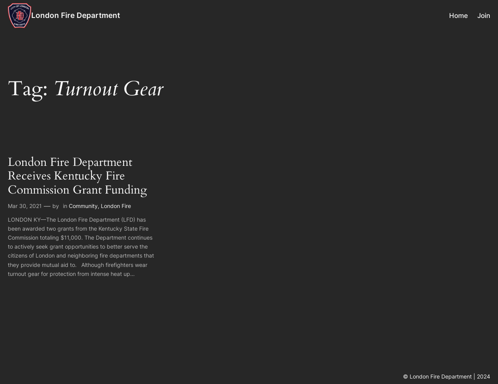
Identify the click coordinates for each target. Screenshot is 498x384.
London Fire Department (75, 15)
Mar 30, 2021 (25, 206)
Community (83, 206)
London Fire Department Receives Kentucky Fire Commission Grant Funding (77, 176)
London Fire (116, 206)
